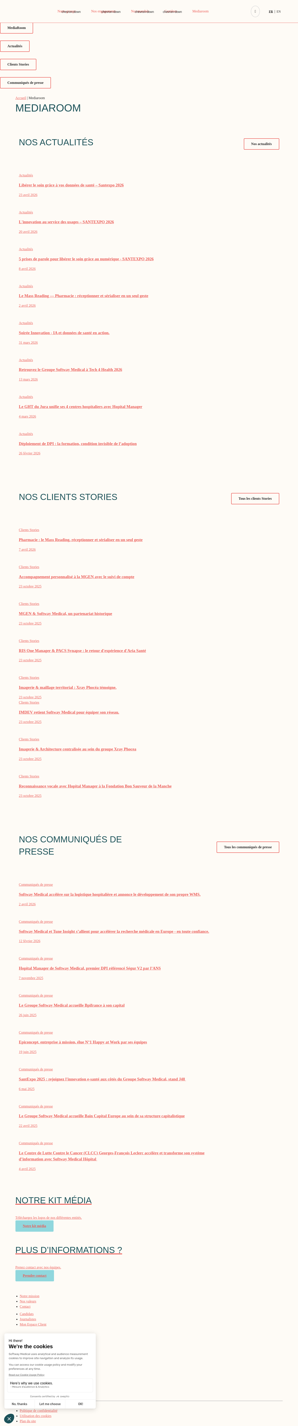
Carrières (170, 11)
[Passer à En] (279, 11)
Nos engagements (103, 11)
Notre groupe (66, 11)
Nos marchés (140, 11)
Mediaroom (200, 11)
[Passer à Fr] (272, 11)
